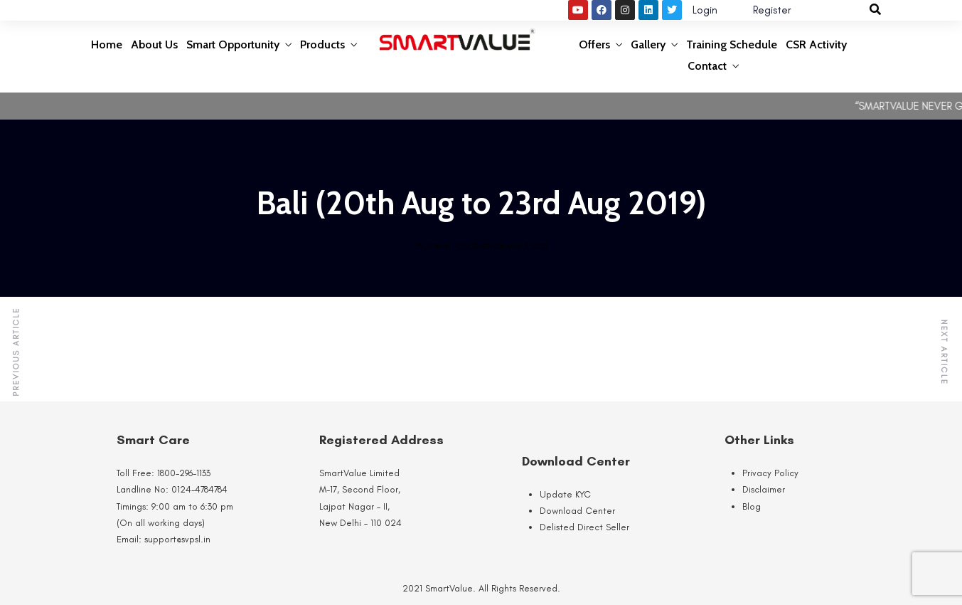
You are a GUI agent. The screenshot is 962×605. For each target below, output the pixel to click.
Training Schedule (731, 44)
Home (106, 44)
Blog (751, 506)
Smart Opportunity (232, 44)
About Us (154, 44)
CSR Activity (816, 44)
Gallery (648, 44)
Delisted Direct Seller (584, 527)
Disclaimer (763, 489)
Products (322, 44)
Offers (594, 44)
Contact (707, 66)
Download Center (577, 510)
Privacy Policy (770, 473)
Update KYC (565, 494)
